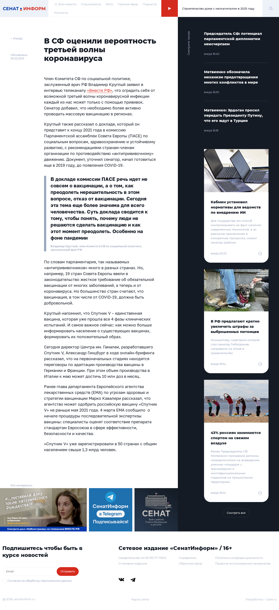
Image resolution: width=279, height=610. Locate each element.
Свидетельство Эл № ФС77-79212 (142, 558)
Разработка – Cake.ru (261, 599)
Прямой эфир (128, 4)
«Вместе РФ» (99, 90)
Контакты (61, 12)
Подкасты (150, 4)
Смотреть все (236, 512)
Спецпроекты (91, 4)
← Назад (16, 38)
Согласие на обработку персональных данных (39, 580)
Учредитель (187, 558)
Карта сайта (140, 599)
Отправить (67, 571)
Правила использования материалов (242, 563)
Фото (109, 4)
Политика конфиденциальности (239, 558)
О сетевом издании (133, 563)
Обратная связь (190, 563)
